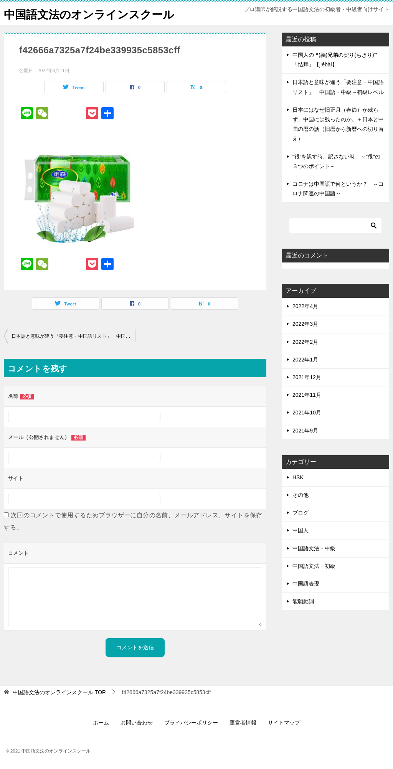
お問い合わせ (137, 722)
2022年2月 (305, 342)
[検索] (335, 225)
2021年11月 (306, 395)
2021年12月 (306, 377)
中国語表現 (305, 584)
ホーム (101, 722)
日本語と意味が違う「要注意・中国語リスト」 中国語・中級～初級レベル (73, 336)
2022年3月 (305, 324)
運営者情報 (243, 722)
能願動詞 (303, 601)
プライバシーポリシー (191, 722)
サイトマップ (284, 722)
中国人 (300, 530)
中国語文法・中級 (313, 548)
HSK (298, 477)
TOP (59, 692)
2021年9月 (305, 430)
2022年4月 (305, 306)
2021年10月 (306, 412)
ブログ (300, 513)
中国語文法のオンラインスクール (92, 13)
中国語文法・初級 (313, 566)
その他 (300, 495)
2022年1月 (305, 359)
